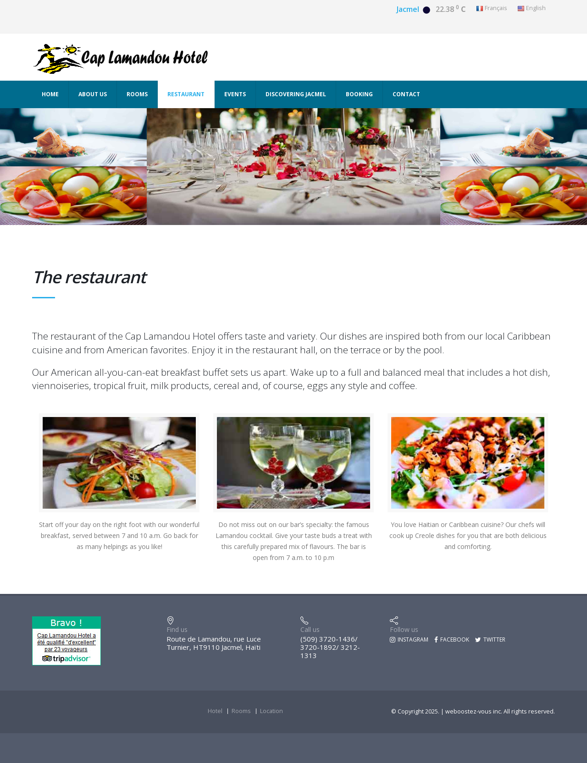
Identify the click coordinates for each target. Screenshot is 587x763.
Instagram (409, 639)
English (531, 8)
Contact (406, 94)
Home (50, 94)
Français (491, 8)
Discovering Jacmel (296, 94)
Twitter (490, 639)
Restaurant (186, 94)
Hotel (215, 711)
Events (235, 94)
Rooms (137, 94)
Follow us (404, 629)
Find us (177, 629)
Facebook (451, 639)
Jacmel (408, 9)
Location (271, 711)
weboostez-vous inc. (474, 711)
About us (92, 94)
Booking (359, 94)
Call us (310, 629)
